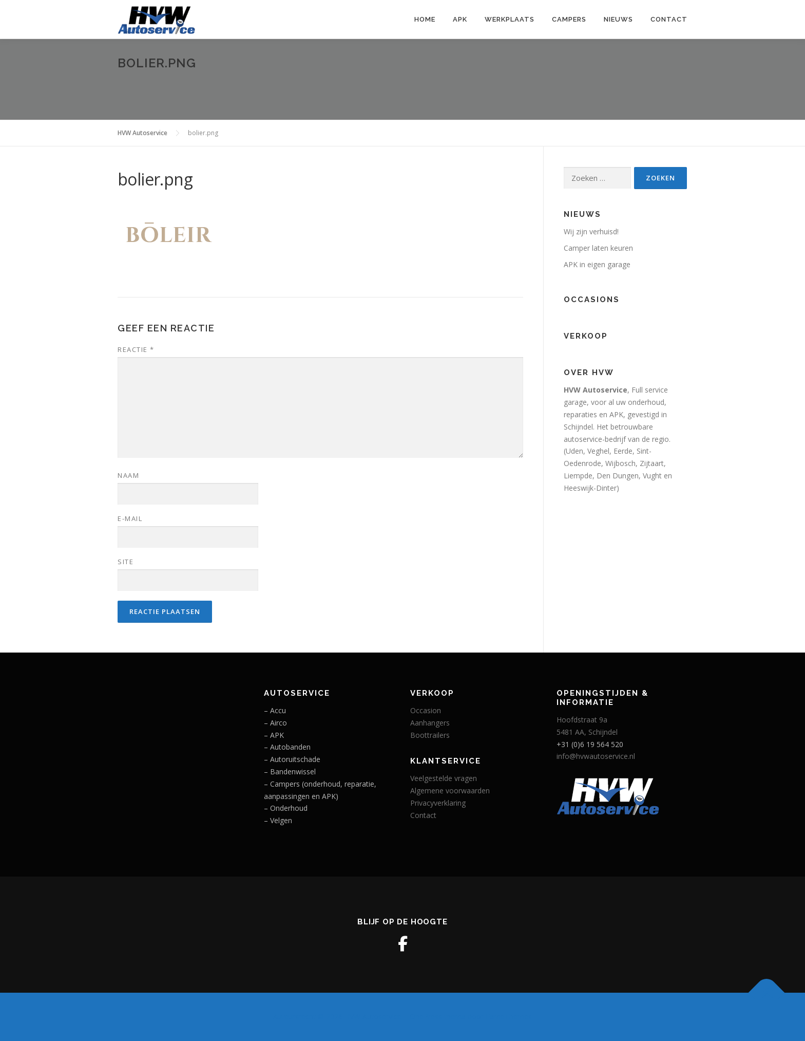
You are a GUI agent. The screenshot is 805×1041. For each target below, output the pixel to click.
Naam (128, 475)
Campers (569, 19)
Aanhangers (430, 723)
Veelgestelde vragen (443, 778)
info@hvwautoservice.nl (596, 756)
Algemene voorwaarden (450, 790)
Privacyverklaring (438, 803)
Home (424, 19)
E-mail (130, 518)
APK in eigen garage (597, 264)
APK (460, 19)
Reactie (136, 349)
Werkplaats (509, 19)
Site (125, 561)
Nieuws (618, 19)
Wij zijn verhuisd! (591, 231)
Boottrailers (430, 735)
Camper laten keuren (598, 248)
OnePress (426, 1016)
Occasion (425, 710)
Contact (668, 19)
